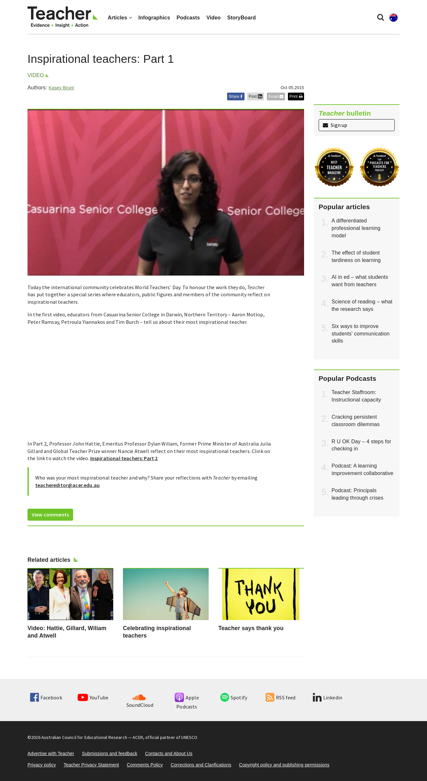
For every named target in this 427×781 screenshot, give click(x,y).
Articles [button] (120, 17)
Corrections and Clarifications (200, 764)
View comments (50, 514)
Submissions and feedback (109, 753)
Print (296, 96)
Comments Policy (145, 764)
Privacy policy (41, 764)
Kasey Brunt (61, 87)
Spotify (233, 697)
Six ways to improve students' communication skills (360, 333)
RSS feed (280, 697)
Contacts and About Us (168, 753)
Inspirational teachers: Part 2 (124, 458)
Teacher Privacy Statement (91, 764)
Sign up (335, 125)
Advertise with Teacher (50, 753)
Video (213, 17)
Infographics (154, 17)
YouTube (93, 697)
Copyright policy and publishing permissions (284, 764)
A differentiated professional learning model (356, 228)
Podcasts (188, 17)
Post (255, 96)
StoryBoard (241, 17)
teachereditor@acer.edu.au (67, 485)
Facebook (46, 697)
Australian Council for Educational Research (84, 737)
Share (236, 96)
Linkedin (327, 697)
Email (275, 96)
